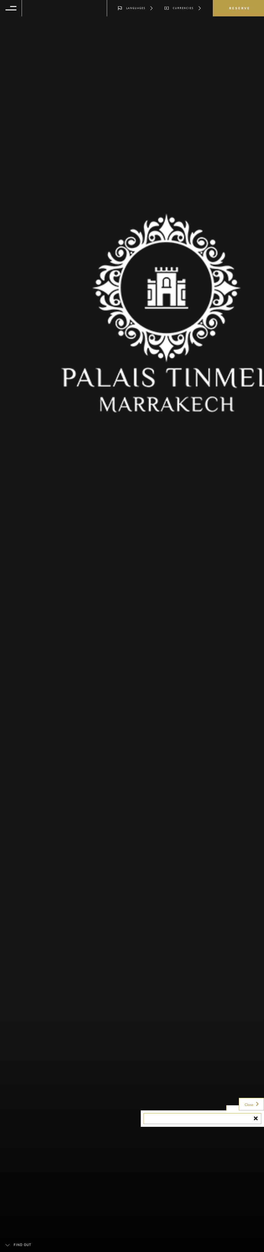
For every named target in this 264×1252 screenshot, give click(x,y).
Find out (22, 1245)
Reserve (239, 8)
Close (252, 1104)
